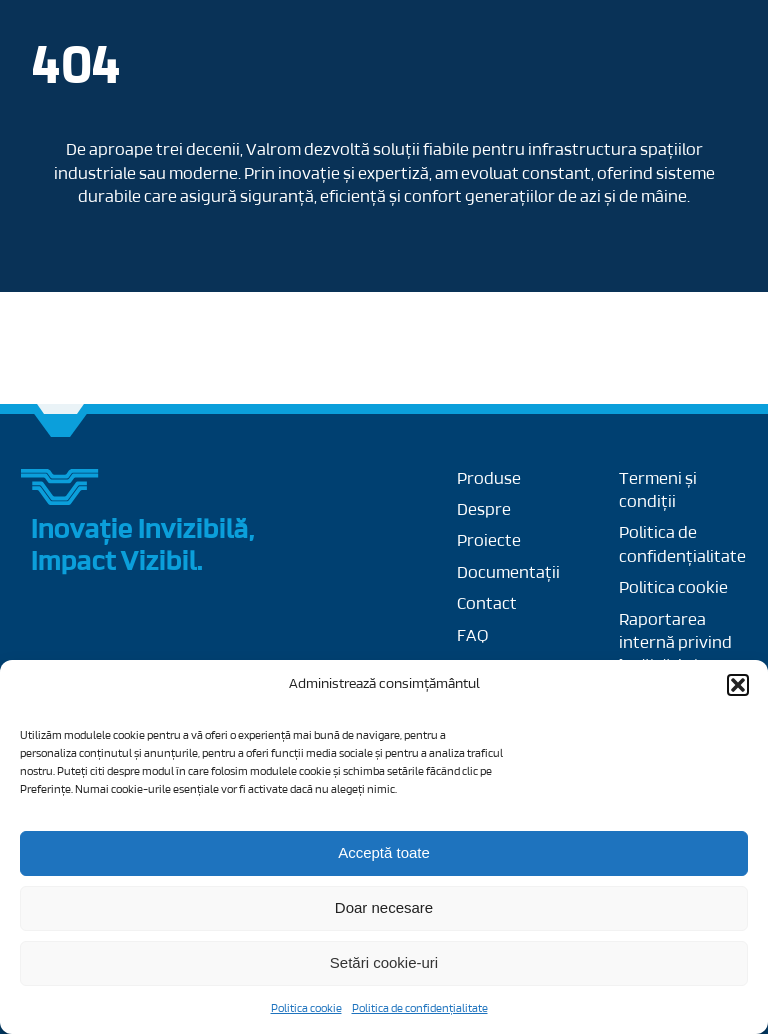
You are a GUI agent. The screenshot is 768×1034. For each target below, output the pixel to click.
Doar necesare (384, 907)
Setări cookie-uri (384, 962)
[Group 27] (61, 476)
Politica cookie (306, 1009)
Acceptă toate (384, 852)
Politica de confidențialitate (420, 1009)
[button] (738, 685)
